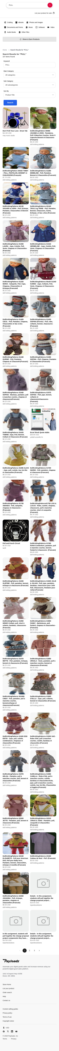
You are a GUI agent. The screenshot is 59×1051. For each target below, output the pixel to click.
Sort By (6, 91)
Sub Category (8, 81)
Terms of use (7, 1017)
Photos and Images (34, 22)
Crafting (8, 22)
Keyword (7, 61)
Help (4, 996)
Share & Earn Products (29, 39)
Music (29, 27)
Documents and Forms (13, 27)
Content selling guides (10, 1009)
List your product (8, 988)
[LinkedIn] (12, 1031)
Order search (7, 992)
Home (5, 50)
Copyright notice (8, 1021)
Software (40, 27)
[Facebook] (4, 1031)
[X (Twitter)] (8, 1031)
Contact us (6, 1000)
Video (50, 27)
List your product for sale (45, 13)
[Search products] (50, 5)
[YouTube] (16, 1031)
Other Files (24, 32)
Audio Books (10, 32)
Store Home (7, 984)
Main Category (9, 71)
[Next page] (39, 951)
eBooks (19, 22)
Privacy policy (7, 1013)
